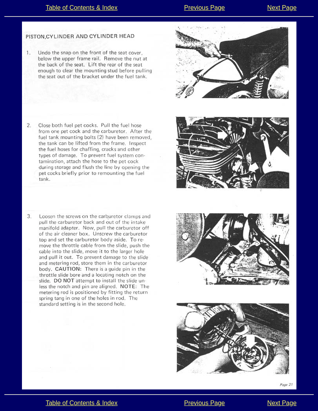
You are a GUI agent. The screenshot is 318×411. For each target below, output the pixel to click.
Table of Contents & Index (81, 7)
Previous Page (204, 7)
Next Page (282, 7)
